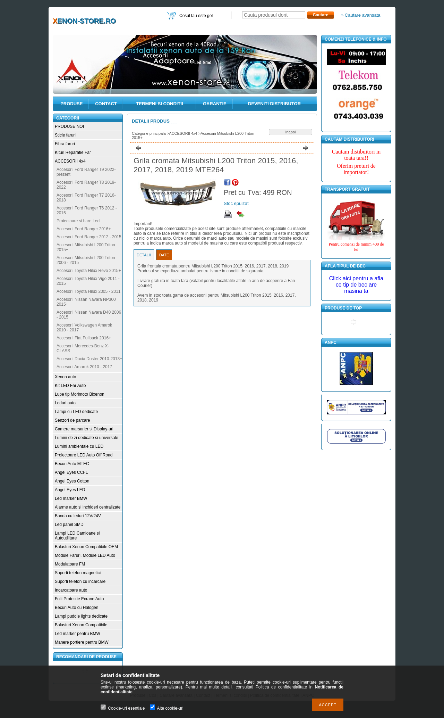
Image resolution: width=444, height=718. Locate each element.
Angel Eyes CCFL (71, 472)
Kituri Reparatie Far (73, 152)
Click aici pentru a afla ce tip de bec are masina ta (356, 284)
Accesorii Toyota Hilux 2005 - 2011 (89, 291)
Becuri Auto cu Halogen (76, 607)
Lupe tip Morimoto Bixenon (79, 394)
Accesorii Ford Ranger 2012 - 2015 (89, 236)
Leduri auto (65, 403)
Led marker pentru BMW (77, 633)
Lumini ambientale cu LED (79, 446)
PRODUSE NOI (69, 126)
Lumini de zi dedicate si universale (86, 437)
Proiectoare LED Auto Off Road (84, 455)
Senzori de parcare (72, 420)
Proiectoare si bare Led (78, 220)
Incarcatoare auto (71, 590)
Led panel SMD (69, 524)
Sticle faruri (65, 135)
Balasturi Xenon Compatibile (81, 624)
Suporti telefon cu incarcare (80, 581)
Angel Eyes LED (70, 489)
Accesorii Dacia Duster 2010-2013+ (89, 358)
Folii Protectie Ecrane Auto (79, 598)
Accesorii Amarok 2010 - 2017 (84, 366)
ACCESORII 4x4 (70, 161)
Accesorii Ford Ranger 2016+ (84, 228)
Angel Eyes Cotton (72, 481)
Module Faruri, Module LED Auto (85, 555)
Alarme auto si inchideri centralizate (87, 507)
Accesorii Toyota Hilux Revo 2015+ (89, 270)
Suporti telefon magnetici (78, 572)
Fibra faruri (65, 143)
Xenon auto (65, 376)
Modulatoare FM (70, 564)
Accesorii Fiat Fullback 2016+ (84, 338)
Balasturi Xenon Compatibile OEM (86, 546)
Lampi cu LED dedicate (76, 411)
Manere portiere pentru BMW (82, 642)
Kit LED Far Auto (70, 385)
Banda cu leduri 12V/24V (78, 515)
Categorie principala (149, 133)
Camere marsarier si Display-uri (84, 429)
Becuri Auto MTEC (72, 463)
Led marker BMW (71, 498)
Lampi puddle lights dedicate (81, 616)
